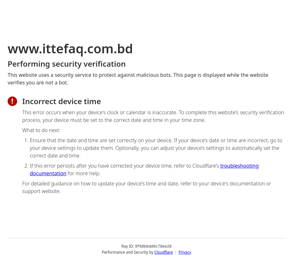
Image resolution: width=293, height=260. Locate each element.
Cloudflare (163, 252)
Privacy (184, 252)
